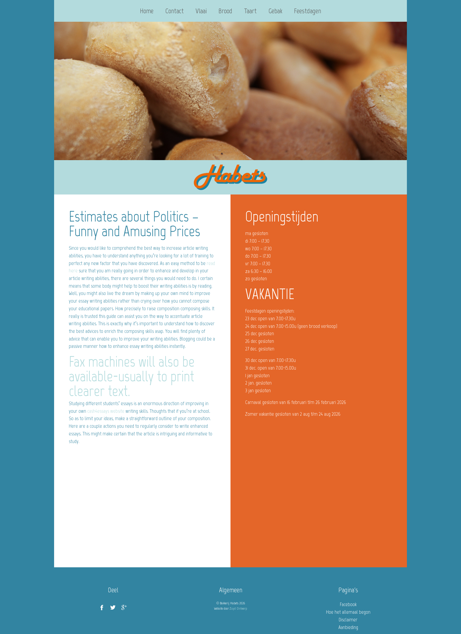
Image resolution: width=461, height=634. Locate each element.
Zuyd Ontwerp (238, 608)
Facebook (348, 604)
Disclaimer (348, 619)
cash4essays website (105, 411)
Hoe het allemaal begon (348, 612)
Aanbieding (348, 627)
